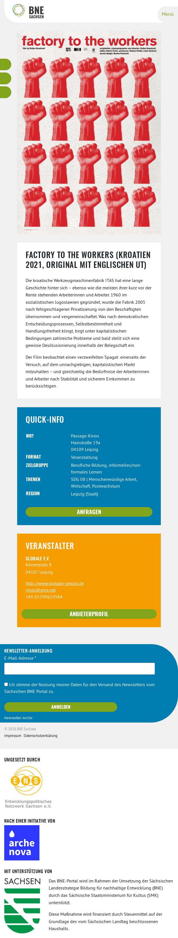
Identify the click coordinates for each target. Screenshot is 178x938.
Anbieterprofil (89, 614)
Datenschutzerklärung (40, 736)
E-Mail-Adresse (20, 658)
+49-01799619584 (44, 597)
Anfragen (89, 512)
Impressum (12, 736)
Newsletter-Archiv (18, 718)
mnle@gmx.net (41, 590)
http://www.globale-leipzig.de (55, 584)
